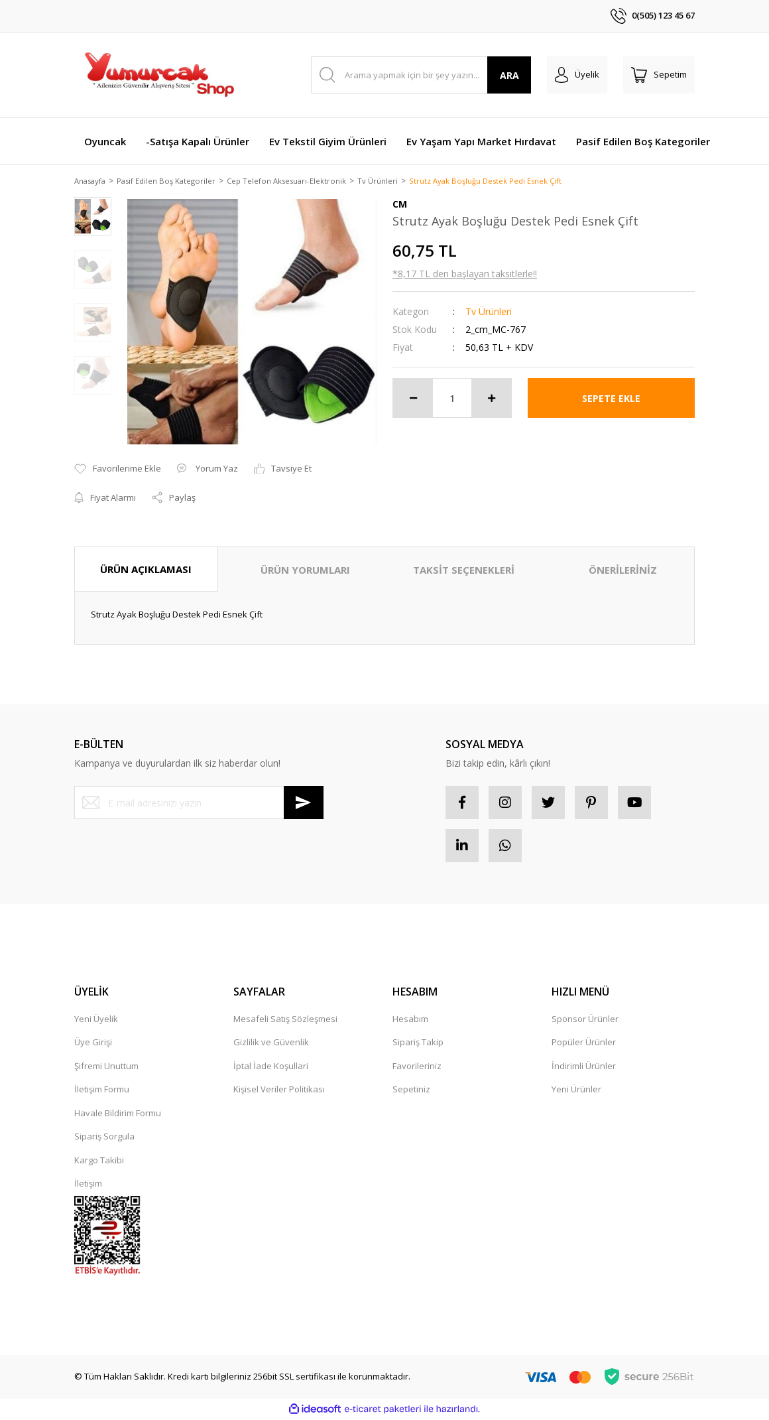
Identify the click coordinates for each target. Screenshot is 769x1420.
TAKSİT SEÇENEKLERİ (463, 570)
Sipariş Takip (418, 1043)
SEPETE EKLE (611, 399)
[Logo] (158, 74)
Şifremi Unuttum (106, 1067)
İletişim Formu (101, 1090)
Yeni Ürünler (576, 1090)
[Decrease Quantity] (413, 399)
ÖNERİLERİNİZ (623, 570)
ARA (509, 75)
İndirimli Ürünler (584, 1067)
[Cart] (659, 75)
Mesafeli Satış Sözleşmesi (285, 1020)
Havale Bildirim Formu (117, 1114)
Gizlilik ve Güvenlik (271, 1043)
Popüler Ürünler (584, 1043)
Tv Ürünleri (488, 312)
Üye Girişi (93, 1043)
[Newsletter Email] (199, 803)
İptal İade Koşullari (270, 1067)
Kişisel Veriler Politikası (279, 1090)
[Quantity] (452, 399)
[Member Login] (577, 75)
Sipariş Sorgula (104, 1137)
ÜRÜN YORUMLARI (305, 570)
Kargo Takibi (99, 1161)
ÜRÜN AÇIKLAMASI (146, 569)
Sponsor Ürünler (585, 1020)
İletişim (88, 1185)
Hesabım (410, 1020)
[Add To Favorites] (117, 470)
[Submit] (304, 803)
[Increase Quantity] (491, 399)
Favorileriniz (417, 1067)
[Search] (421, 75)
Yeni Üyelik (96, 1020)
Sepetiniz (411, 1090)
